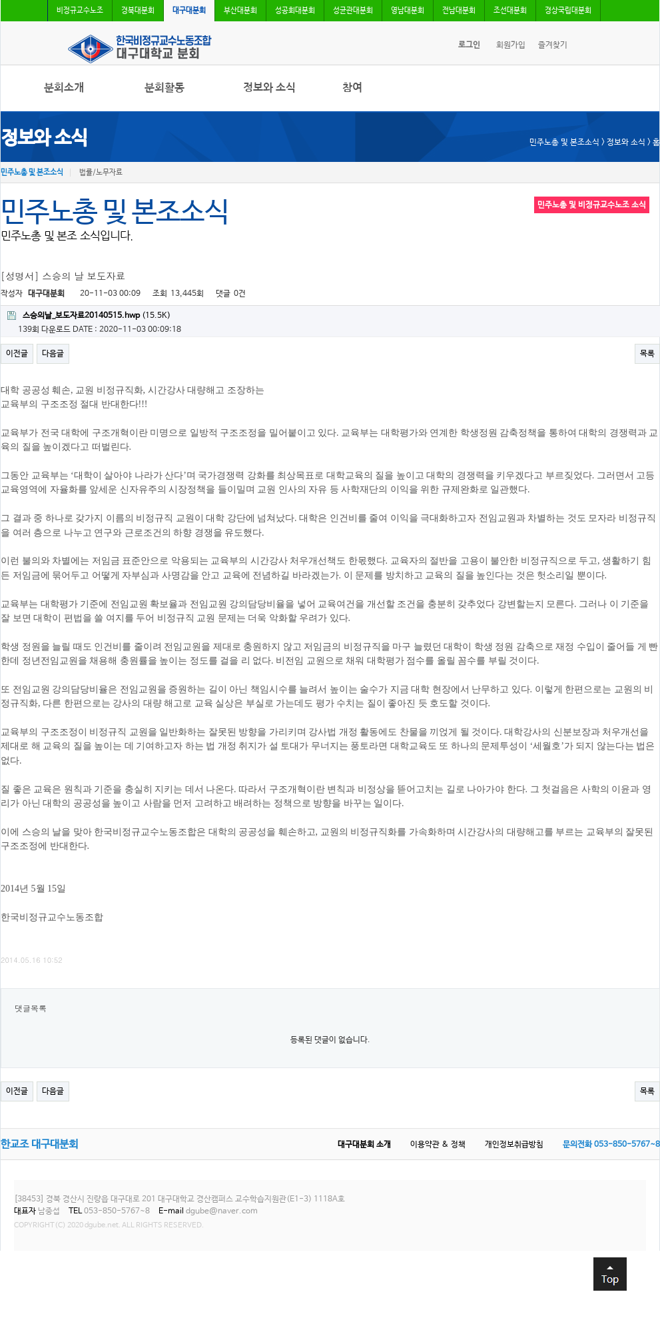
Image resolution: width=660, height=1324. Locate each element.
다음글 (53, 353)
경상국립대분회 (568, 11)
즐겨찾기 (552, 45)
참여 (352, 88)
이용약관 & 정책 (438, 1144)
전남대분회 (459, 11)
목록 (647, 353)
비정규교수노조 (80, 11)
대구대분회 (189, 11)
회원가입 (510, 45)
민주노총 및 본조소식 (32, 173)
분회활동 (164, 88)
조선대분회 (510, 11)
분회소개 (64, 88)
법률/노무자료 (101, 173)
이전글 (17, 353)
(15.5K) (88, 316)
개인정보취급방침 (514, 1144)
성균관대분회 (353, 11)
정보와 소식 (269, 88)
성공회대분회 (295, 11)
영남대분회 (407, 11)
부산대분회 (240, 11)
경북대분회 (138, 11)
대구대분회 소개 (364, 1144)
